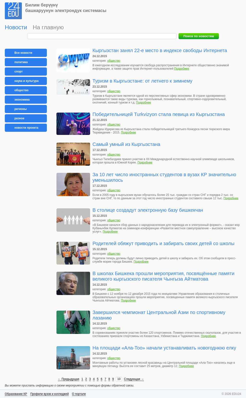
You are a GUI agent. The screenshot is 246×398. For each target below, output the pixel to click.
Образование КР (16, 394)
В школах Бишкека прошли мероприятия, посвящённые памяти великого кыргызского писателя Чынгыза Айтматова (163, 276)
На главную (48, 27)
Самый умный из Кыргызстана (126, 144)
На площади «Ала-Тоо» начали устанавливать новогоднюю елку (164, 347)
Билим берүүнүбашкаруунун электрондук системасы (65, 8)
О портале (79, 394)
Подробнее (181, 68)
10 (118, 379)
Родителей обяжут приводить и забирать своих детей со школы (163, 243)
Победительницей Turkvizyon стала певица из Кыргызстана (158, 114)
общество (113, 60)
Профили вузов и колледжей (49, 394)
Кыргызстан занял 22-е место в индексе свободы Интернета (159, 50)
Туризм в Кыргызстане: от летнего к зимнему (142, 81)
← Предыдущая (68, 379)
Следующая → (134, 379)
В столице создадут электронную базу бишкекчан (147, 210)
